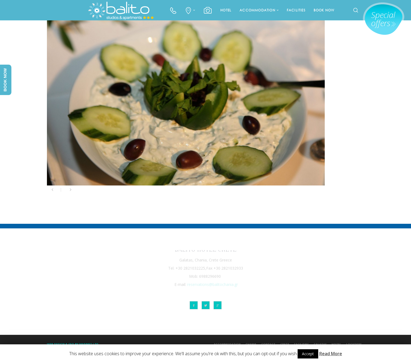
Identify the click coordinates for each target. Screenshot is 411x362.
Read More (330, 354)
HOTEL (225, 10)
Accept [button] (308, 353)
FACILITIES (296, 10)
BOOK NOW (324, 10)
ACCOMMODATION (257, 10)
